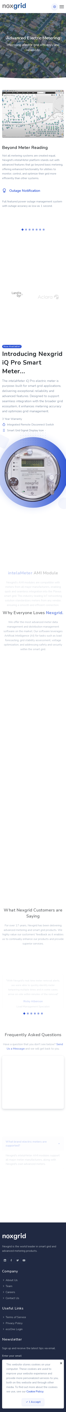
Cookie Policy (34, 1391)
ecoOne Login (12, 1329)
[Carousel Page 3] (29, 229)
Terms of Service (14, 1317)
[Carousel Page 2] (26, 229)
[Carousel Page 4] (33, 229)
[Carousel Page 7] (44, 229)
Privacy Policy (12, 1323)
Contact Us (10, 1298)
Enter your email (12, 1355)
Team (7, 1286)
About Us (10, 1280)
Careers (8, 1292)
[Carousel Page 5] (36, 229)
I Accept (33, 1402)
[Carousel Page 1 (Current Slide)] (22, 229)
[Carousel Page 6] (40, 229)
